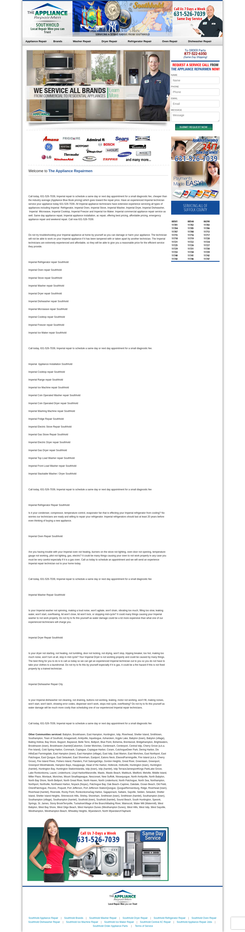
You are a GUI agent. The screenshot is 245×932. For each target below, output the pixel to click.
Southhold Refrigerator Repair (170, 918)
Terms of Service (144, 926)
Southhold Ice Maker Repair (119, 922)
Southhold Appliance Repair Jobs (194, 922)
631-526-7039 (189, 14)
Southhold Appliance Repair (43, 918)
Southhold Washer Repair (103, 918)
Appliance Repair (36, 41)
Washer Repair (82, 41)
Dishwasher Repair (200, 41)
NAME (174, 75)
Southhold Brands (73, 918)
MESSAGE (176, 110)
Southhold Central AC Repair (155, 922)
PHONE (175, 86)
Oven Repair (170, 41)
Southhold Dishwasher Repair (44, 922)
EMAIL (174, 98)
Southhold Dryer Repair (135, 918)
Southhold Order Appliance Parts (110, 926)
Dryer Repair (109, 41)
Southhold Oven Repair (204, 918)
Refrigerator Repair (140, 41)
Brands (57, 41)
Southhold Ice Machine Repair (82, 922)
